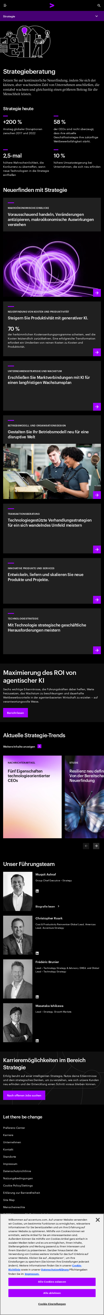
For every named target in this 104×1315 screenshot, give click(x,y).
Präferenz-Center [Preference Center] (14, 1127)
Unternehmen (12, 1142)
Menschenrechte (14, 1207)
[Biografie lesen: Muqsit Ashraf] (48, 906)
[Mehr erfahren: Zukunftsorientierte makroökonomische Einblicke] (52, 247)
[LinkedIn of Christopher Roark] (37, 953)
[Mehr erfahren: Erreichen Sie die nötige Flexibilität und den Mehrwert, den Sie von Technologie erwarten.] (52, 631)
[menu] (5, 5)
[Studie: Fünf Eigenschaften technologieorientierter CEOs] (32, 797)
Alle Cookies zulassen (52, 1281)
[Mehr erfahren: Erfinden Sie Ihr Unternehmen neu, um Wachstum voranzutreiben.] (52, 457)
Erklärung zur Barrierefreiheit (21, 1192)
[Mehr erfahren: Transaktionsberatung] (52, 528)
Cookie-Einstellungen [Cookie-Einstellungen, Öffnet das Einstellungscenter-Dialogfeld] (52, 1304)
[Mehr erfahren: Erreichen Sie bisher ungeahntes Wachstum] (52, 386)
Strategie (9, 16)
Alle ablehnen (52, 1293)
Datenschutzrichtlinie (17, 1171)
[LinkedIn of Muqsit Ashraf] (37, 891)
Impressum (10, 1164)
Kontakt (8, 1149)
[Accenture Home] (52, 5)
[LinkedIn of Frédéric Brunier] (37, 997)
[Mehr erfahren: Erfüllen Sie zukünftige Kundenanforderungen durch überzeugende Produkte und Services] (52, 581)
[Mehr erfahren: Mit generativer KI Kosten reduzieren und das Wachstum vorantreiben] (52, 328)
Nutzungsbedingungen (18, 1178)
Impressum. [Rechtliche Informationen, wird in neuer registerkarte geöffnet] (32, 1274)
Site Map (8, 1200)
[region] (52, 1264)
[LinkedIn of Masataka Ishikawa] (37, 1040)
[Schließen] (97, 1220)
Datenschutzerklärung (55, 1269)
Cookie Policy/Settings (18, 1185)
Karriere (8, 1135)
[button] (15, 712)
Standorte (9, 1156)
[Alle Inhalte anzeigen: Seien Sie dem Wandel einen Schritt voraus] (22, 746)
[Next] (96, 846)
